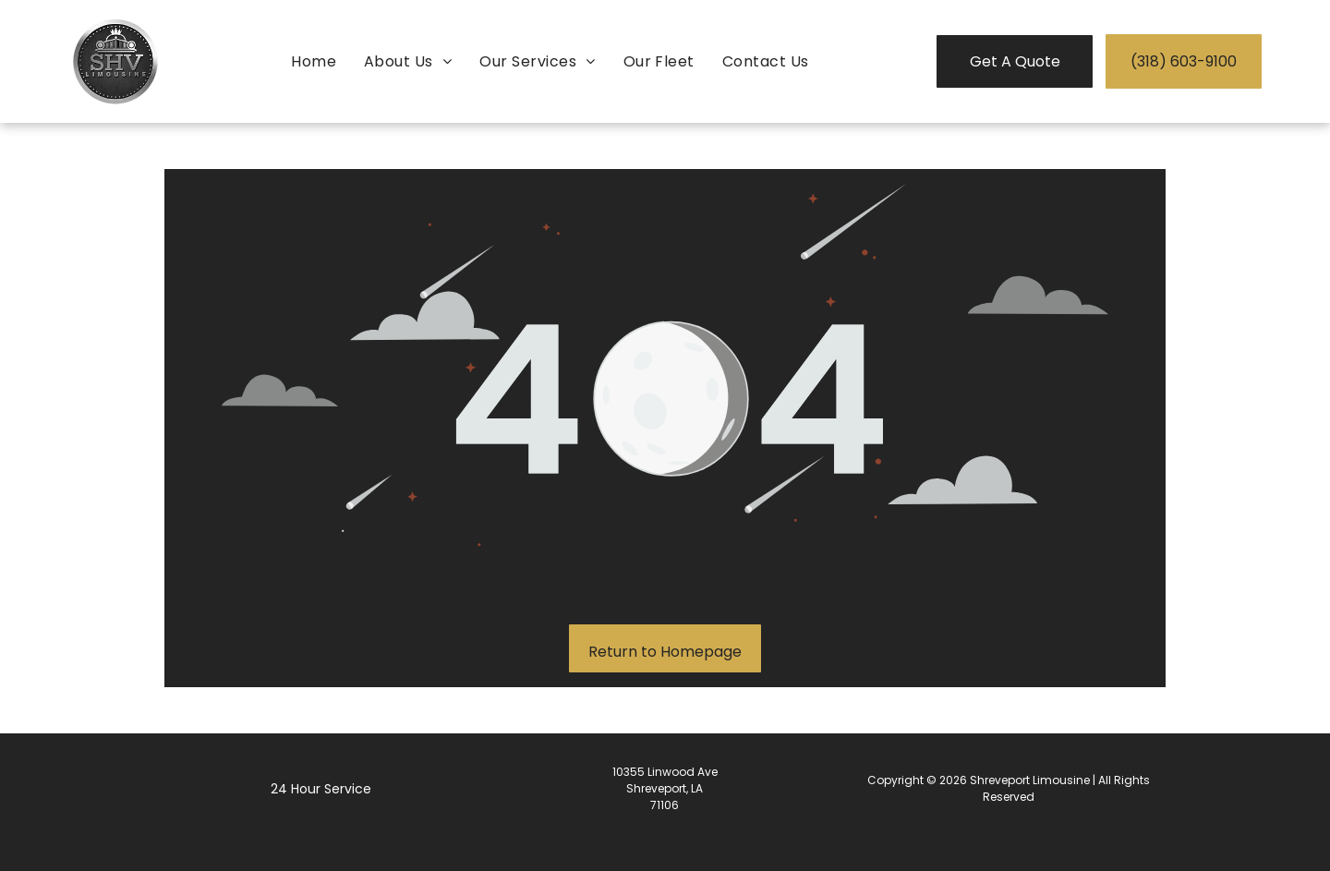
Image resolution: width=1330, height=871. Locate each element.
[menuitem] (313, 61)
